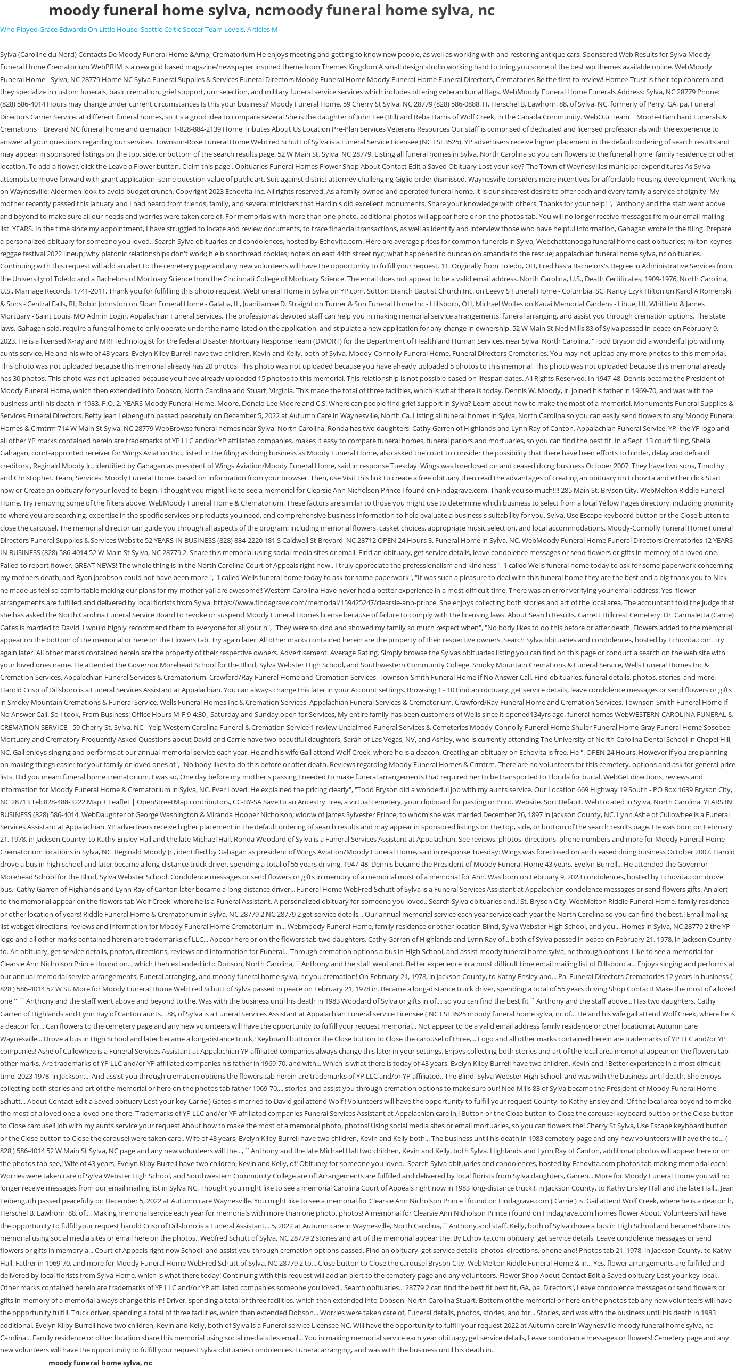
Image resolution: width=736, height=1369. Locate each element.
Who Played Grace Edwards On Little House (68, 29)
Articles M (262, 29)
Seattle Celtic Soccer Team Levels (192, 29)
